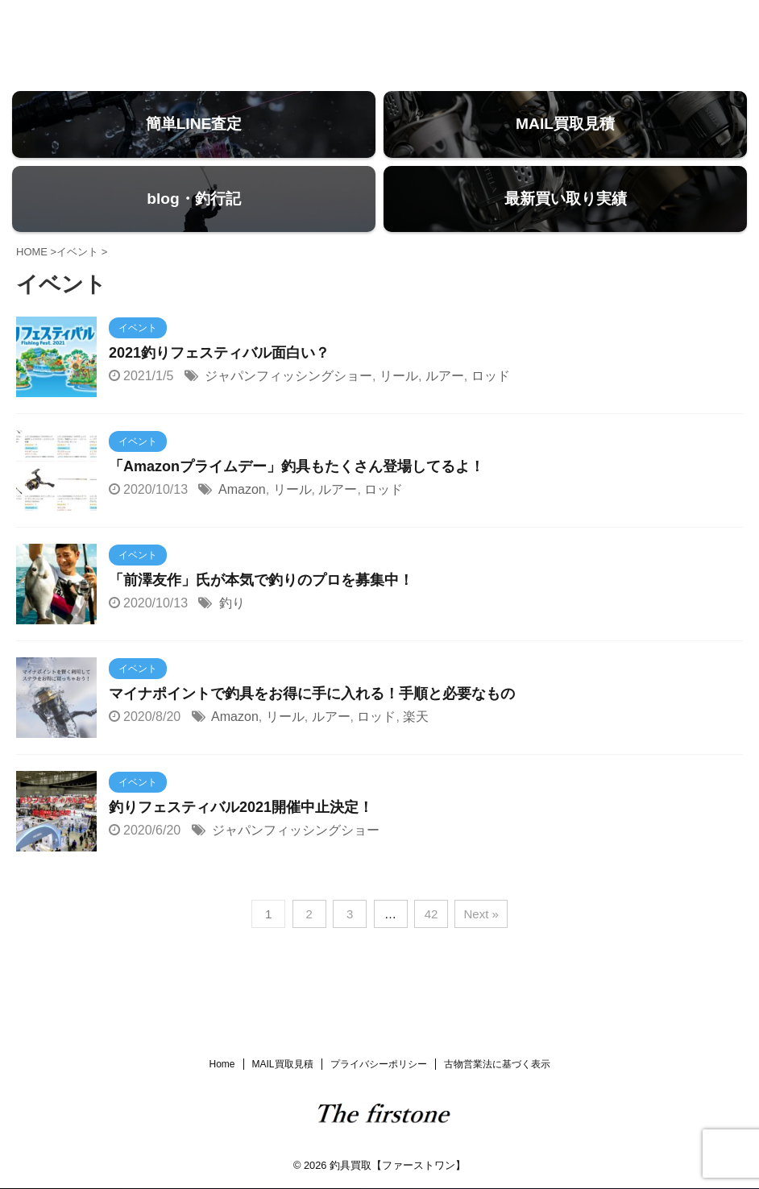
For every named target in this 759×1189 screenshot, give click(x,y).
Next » (480, 942)
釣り (232, 631)
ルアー (444, 404)
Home (221, 1065)
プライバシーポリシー (378, 1065)
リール (399, 404)
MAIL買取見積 (282, 1065)
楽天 (416, 745)
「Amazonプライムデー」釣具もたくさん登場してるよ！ (296, 495)
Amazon (242, 517)
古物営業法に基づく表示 (497, 1065)
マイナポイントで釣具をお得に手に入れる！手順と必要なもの (312, 722)
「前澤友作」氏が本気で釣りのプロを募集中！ (261, 608)
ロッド (490, 404)
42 (431, 942)
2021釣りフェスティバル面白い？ (219, 381)
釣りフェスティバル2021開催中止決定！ (241, 835)
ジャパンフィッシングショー (288, 404)
